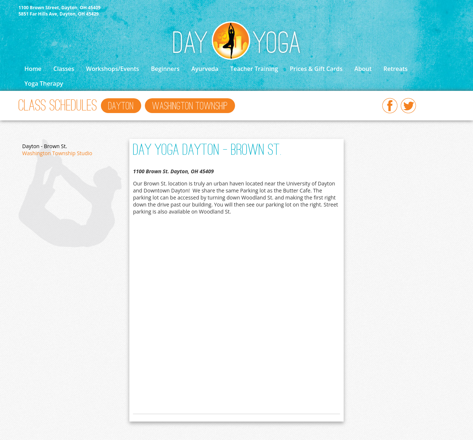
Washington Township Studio (57, 153)
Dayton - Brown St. (44, 146)
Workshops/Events (112, 69)
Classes (63, 69)
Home (32, 69)
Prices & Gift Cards (316, 69)
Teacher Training (254, 69)
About (363, 69)
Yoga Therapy (43, 83)
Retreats (396, 69)
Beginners (165, 69)
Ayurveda (204, 69)
